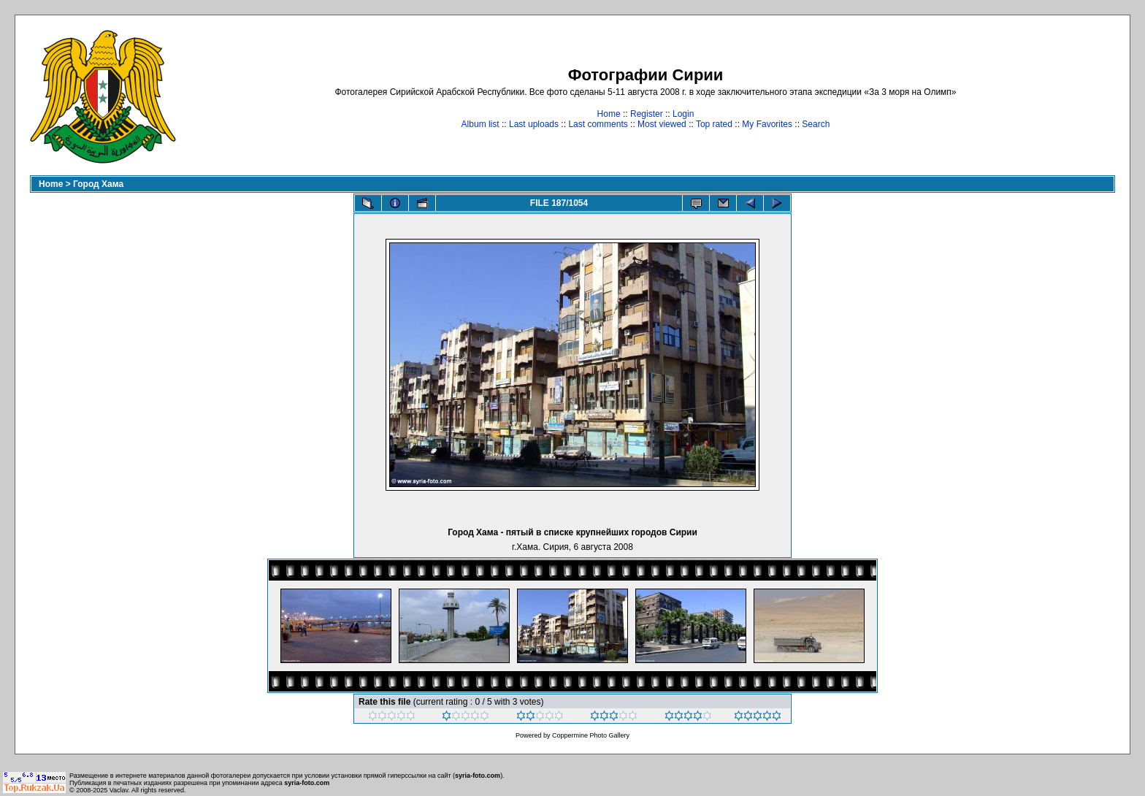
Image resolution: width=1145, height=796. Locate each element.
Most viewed (661, 124)
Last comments (597, 124)
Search (816, 124)
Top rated (714, 124)
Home (609, 114)
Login (683, 114)
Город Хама (98, 184)
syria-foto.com (477, 775)
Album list (480, 124)
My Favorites (767, 124)
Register (646, 114)
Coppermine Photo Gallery (590, 735)
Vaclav (119, 790)
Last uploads (534, 124)
